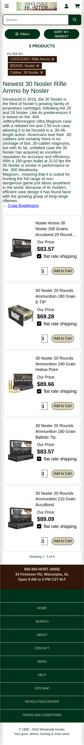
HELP (42, 675)
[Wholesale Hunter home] (36, 6)
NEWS (42, 661)
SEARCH (41, 621)
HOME (42, 608)
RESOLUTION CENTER (42, 701)
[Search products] (35, 20)
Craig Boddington (23, 206)
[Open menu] (7, 6)
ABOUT (42, 635)
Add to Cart (63, 271)
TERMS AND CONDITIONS (42, 715)
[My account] (66, 6)
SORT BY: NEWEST (61, 34)
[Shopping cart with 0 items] (77, 6)
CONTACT (42, 648)
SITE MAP (42, 688)
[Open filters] (22, 34)
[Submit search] (74, 20)
